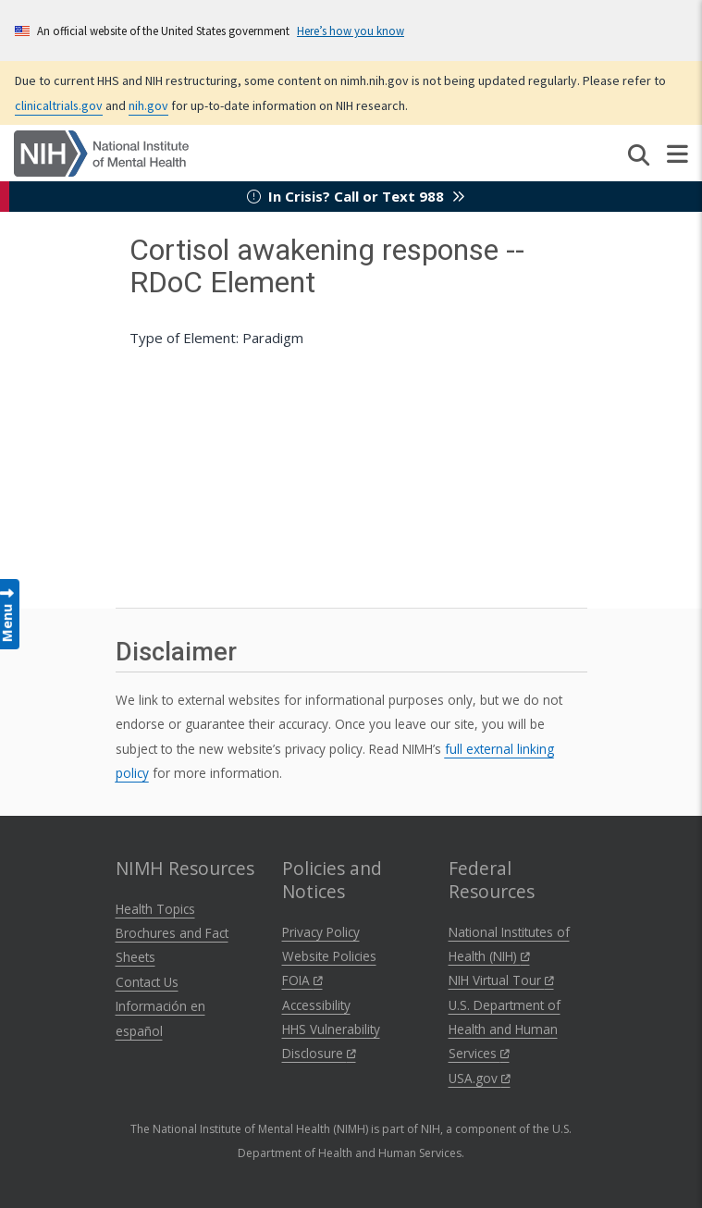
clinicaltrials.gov (59, 105)
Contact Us (147, 982)
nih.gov (148, 105)
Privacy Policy (321, 932)
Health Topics (155, 909)
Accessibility (316, 1005)
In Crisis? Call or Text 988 (356, 196)
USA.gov (480, 1078)
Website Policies (329, 956)
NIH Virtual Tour (501, 980)
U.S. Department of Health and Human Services (504, 1029)
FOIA (302, 980)
